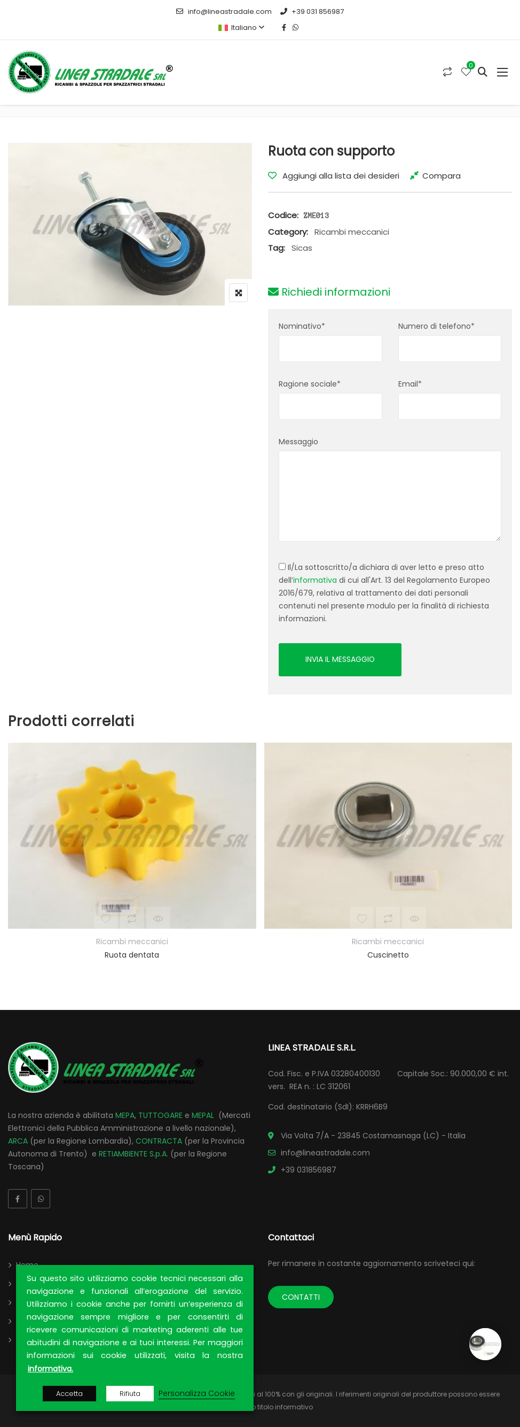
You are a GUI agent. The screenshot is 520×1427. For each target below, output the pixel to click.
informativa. (50, 1368)
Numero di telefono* (436, 326)
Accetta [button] (69, 1394)
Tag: (276, 247)
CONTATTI (301, 1297)
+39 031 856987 (312, 11)
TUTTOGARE (160, 1115)
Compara (441, 175)
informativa (315, 580)
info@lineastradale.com (223, 11)
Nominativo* (302, 326)
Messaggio (298, 441)
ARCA (18, 1141)
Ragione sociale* (310, 384)
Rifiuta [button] (130, 1394)
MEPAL (203, 1115)
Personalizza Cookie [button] (197, 1393)
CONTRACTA (159, 1141)
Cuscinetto (388, 955)
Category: (288, 231)
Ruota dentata (132, 955)
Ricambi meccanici (351, 231)
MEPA (125, 1115)
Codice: (283, 215)
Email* (410, 384)
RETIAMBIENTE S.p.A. (133, 1153)
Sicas (301, 247)
